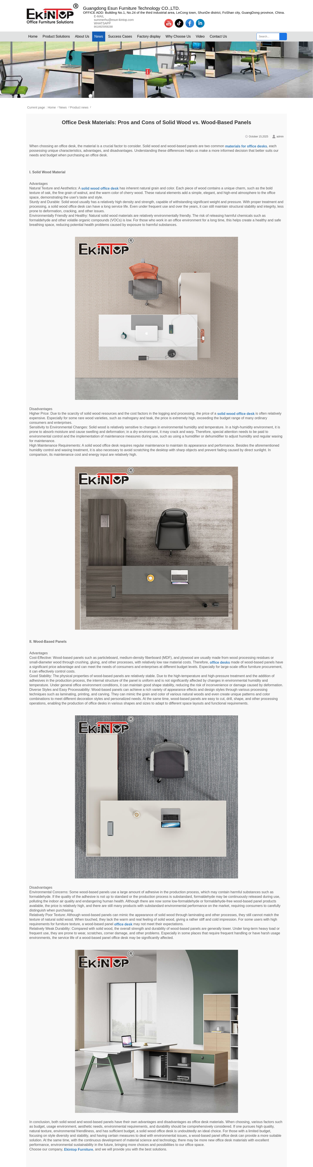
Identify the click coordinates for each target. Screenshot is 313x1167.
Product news (79, 107)
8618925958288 (103, 26)
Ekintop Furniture (78, 1149)
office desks (220, 662)
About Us (82, 36)
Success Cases (120, 36)
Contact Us (218, 36)
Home (33, 36)
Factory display (149, 36)
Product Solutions (56, 36)
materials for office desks (246, 146)
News (98, 36)
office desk (123, 924)
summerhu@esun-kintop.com (114, 20)
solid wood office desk (100, 188)
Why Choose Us (178, 36)
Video (200, 36)
